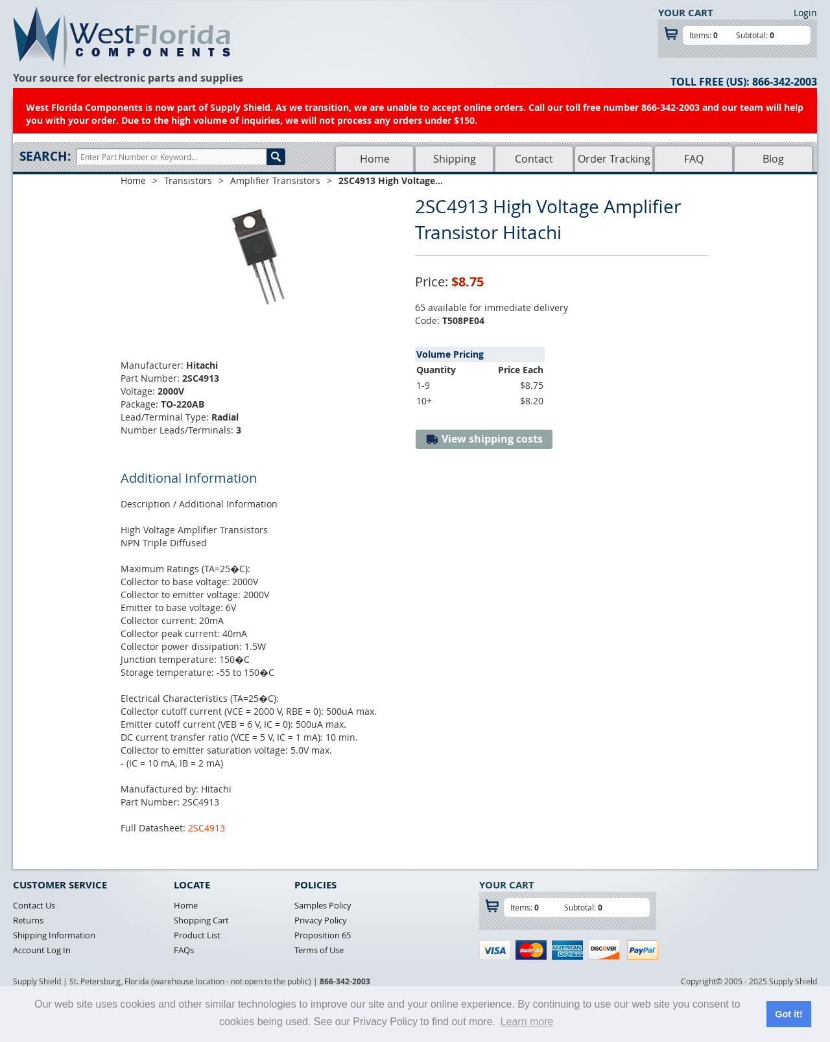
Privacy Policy (320, 920)
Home (375, 159)
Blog (773, 159)
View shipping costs (484, 439)
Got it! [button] (788, 1014)
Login (805, 12)
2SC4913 (206, 828)
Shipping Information (54, 935)
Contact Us (34, 905)
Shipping (454, 159)
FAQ (694, 159)
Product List (197, 935)
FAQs (184, 950)
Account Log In (42, 950)
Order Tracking (614, 159)
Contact (534, 159)
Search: (45, 156)
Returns (28, 920)
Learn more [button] (527, 1021)
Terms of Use (319, 950)
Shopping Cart (201, 920)
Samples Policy (322, 905)
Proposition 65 (322, 935)
